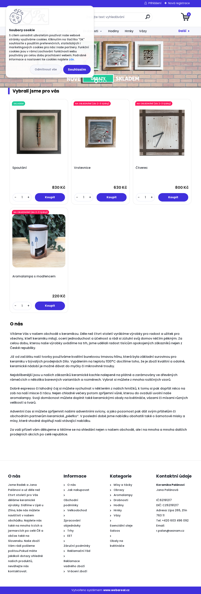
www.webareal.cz (116, 590)
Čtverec (142, 168)
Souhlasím (77, 69)
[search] (147, 18)
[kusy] (22, 197)
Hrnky (129, 31)
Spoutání (19, 168)
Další (182, 31)
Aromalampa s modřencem (34, 276)
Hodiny (113, 31)
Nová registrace (179, 3)
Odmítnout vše (46, 69)
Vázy (143, 31)
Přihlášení (154, 3)
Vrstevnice (82, 168)
